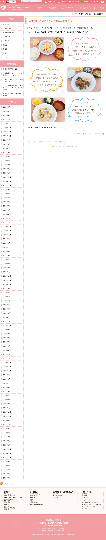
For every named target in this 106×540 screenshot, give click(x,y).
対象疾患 (6, 509)
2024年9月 (6, 189)
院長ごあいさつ (8, 494)
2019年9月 (6, 420)
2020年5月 (6, 391)
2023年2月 (6, 268)
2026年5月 (6, 107)
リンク (84, 499)
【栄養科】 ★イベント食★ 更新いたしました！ (13, 74)
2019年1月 (6, 445)
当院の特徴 (7, 502)
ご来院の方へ (7, 28)
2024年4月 (6, 210)
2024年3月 (6, 214)
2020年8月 (6, 379)
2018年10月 (7, 457)
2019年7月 (6, 424)
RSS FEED (8, 483)
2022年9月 (6, 288)
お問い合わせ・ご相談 (88, 506)
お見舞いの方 (33, 502)
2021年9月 (6, 329)
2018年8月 (6, 465)
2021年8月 (6, 334)
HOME (75, 14)
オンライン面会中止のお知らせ (56, 142)
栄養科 (101, 134)
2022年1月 (6, 321)
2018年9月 (6, 461)
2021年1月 (6, 358)
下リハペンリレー (9, 41)
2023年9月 (6, 239)
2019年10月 (7, 416)
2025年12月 (7, 127)
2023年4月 (6, 259)
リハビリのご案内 (67, 8)
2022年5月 (6, 305)
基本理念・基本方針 (9, 495)
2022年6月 (6, 301)
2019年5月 (6, 428)
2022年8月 (6, 292)
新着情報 (96, 134)
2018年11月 (7, 453)
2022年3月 (6, 313)
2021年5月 (6, 342)
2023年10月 (7, 235)
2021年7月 (6, 338)
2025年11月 (7, 132)
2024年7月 (6, 198)
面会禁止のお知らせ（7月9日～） (35, 142)
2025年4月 (6, 160)
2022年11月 (7, 280)
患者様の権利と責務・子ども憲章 (13, 497)
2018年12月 (7, 449)
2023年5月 (6, 255)
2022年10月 (7, 284)
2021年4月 (6, 346)
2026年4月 (6, 111)
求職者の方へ (7, 37)
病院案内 (40, 8)
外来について (33, 495)
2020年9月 (6, 375)
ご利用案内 (52, 8)
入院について (33, 501)
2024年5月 (6, 206)
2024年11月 (7, 181)
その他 (5, 57)
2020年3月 (6, 399)
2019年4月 (6, 432)
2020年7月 (6, 383)
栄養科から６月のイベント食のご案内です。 (51, 21)
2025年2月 (6, 169)
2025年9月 (6, 140)
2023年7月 (6, 247)
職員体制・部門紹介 (9, 508)
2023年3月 (6, 263)
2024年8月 (6, 193)
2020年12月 (7, 362)
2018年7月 (6, 470)
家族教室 (32, 497)
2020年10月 (7, 371)
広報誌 (5, 45)
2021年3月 (6, 350)
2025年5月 (6, 156)
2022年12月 (7, 276)
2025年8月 (6, 144)
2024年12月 (7, 177)
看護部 (5, 49)
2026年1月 (6, 123)
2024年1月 (6, 222)
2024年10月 (7, 185)
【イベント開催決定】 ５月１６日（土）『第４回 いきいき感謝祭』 (12, 87)
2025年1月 (6, 173)
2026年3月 (6, 115)
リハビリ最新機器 (58, 495)
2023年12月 (7, 226)
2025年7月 (6, 148)
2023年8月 (6, 243)
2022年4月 (6, 309)
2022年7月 (6, 296)
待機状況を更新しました (11, 69)
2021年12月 (7, 325)
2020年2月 (6, 404)
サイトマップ (86, 501)
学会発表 (55, 497)
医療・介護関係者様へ (85, 8)
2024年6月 (6, 202)
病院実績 (6, 506)
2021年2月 (6, 354)
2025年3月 (6, 165)
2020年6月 (6, 387)
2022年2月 (6, 317)
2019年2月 (6, 441)
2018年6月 (6, 474)
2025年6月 (6, 152)
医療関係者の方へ (9, 32)
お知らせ (84, 508)
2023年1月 (6, 272)
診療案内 (6, 504)
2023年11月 (7, 231)
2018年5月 (6, 478)
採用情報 (84, 495)
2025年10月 (7, 136)
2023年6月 (6, 251)
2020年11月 (7, 367)
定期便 (32, 499)
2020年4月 (6, 395)
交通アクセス (86, 497)
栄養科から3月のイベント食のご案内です (13, 80)
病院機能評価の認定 (9, 499)
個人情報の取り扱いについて (90, 502)
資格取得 (55, 494)
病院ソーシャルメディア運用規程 (91, 504)
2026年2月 (6, 119)
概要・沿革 (7, 501)
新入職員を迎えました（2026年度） (12, 94)
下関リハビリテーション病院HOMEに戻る (66, 146)
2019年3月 (6, 437)
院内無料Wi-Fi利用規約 (36, 504)
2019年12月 (7, 412)
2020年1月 (6, 408)
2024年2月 (6, 218)
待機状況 (84, 494)
